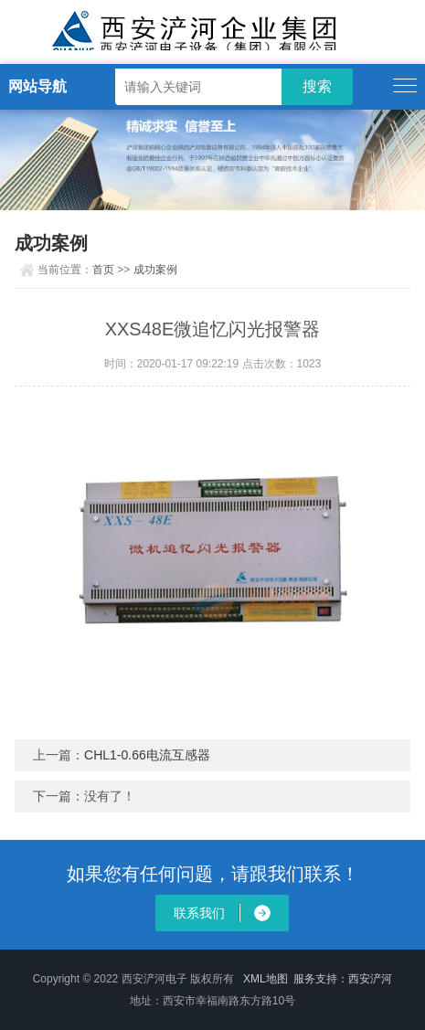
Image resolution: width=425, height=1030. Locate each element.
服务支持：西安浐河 (342, 978)
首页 (103, 269)
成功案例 (155, 269)
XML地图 (265, 978)
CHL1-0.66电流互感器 (147, 755)
